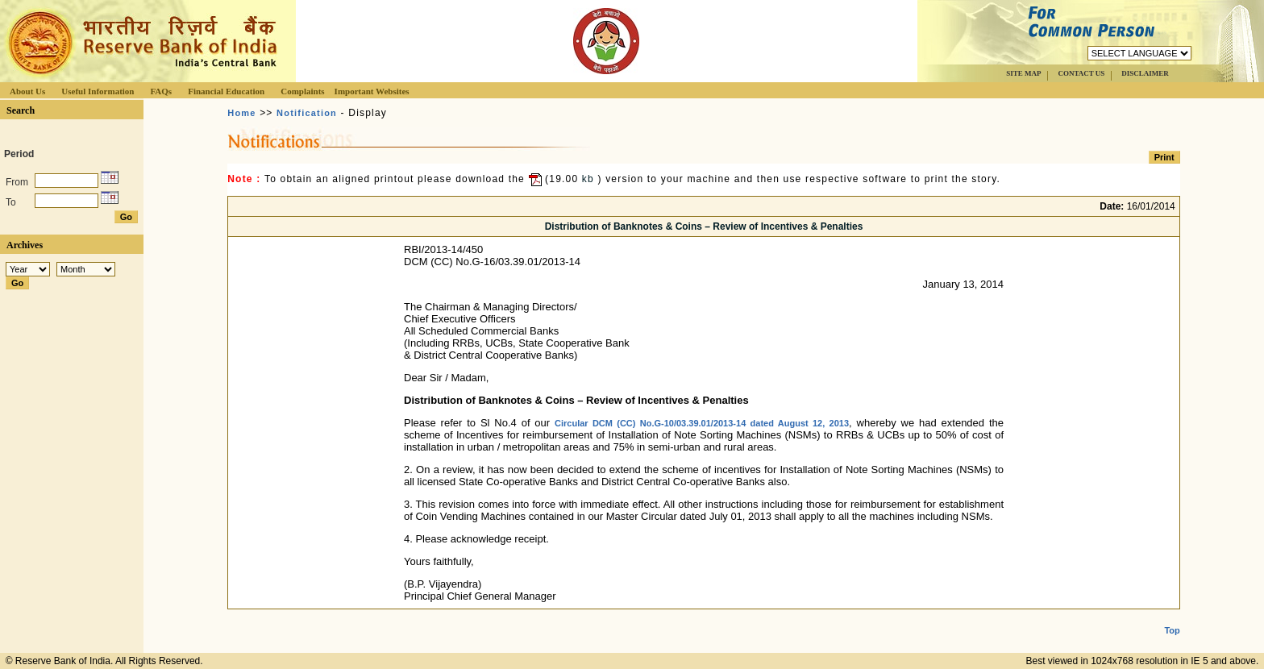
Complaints (302, 91)
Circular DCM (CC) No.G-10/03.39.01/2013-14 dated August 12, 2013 (702, 423)
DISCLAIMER (1145, 73)
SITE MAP (1023, 73)
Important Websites (372, 91)
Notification (306, 113)
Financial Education (226, 91)
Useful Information (97, 91)
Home (241, 113)
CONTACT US (1081, 73)
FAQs (161, 91)
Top (1171, 617)
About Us (27, 91)
